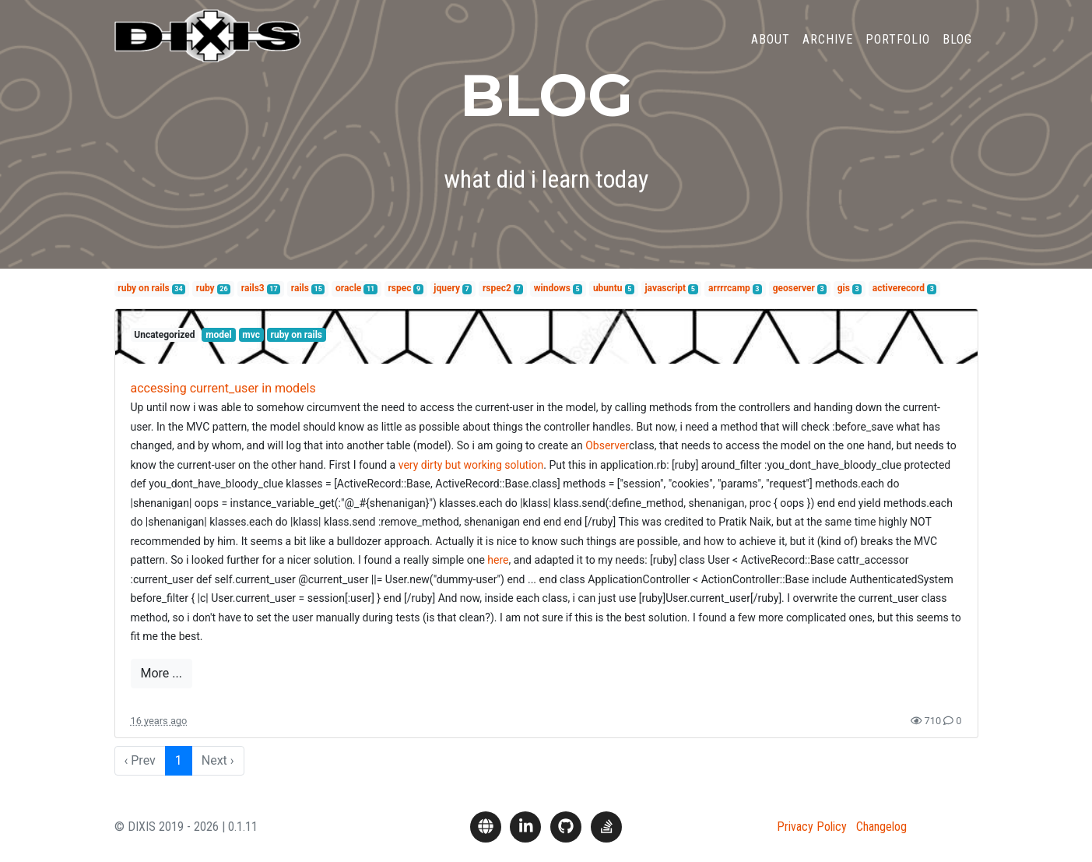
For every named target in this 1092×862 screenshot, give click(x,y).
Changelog (881, 826)
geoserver (794, 288)
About (770, 49)
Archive (827, 49)
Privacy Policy (812, 826)
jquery (447, 288)
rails (300, 288)
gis (843, 288)
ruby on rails (143, 288)
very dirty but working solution (471, 465)
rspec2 (497, 288)
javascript (665, 288)
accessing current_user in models (223, 388)
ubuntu (608, 288)
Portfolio (898, 49)
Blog (957, 49)
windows (552, 288)
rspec (399, 288)
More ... (161, 673)
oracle (348, 288)
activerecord (899, 288)
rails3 (253, 288)
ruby (205, 288)
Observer (607, 445)
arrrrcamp (729, 288)
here (497, 560)
